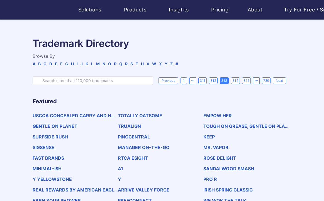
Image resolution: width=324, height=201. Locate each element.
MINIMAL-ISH (47, 168)
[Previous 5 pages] (192, 80)
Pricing (219, 10)
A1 (120, 168)
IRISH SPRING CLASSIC (228, 189)
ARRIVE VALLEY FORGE (143, 189)
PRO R (210, 179)
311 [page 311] (202, 80)
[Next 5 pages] (256, 80)
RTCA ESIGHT (133, 158)
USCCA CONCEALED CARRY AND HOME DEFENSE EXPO (74, 115)
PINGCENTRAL (134, 136)
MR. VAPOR (215, 147)
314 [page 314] (235, 80)
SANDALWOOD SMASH (228, 168)
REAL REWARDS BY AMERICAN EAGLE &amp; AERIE (75, 189)
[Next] (279, 80)
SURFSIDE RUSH (50, 136)
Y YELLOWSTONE (52, 179)
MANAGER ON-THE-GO (144, 147)
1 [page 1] (184, 80)
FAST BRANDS (48, 158)
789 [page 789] (266, 80)
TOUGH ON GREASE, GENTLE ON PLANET (245, 126)
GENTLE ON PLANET (55, 126)
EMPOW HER (217, 115)
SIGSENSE (43, 147)
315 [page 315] (246, 80)
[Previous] (168, 80)
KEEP (209, 136)
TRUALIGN (129, 126)
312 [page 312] (213, 80)
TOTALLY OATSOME (140, 115)
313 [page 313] (224, 80)
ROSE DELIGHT (219, 158)
